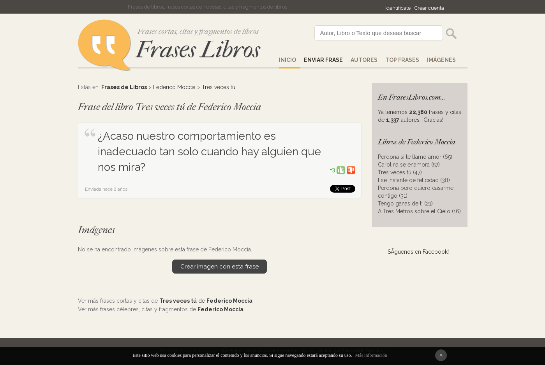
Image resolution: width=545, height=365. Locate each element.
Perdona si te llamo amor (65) (415, 157)
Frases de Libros (124, 87)
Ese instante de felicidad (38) (414, 180)
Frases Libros (198, 49)
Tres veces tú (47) (400, 172)
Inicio (287, 60)
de (205, 301)
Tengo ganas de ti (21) (405, 203)
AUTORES (364, 60)
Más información (371, 355)
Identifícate (398, 8)
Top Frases (402, 60)
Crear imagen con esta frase (219, 266)
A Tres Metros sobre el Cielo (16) (419, 211)
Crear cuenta (429, 8)
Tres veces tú (218, 87)
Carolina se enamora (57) (409, 164)
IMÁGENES (441, 60)
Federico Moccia (174, 87)
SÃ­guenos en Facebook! (418, 252)
